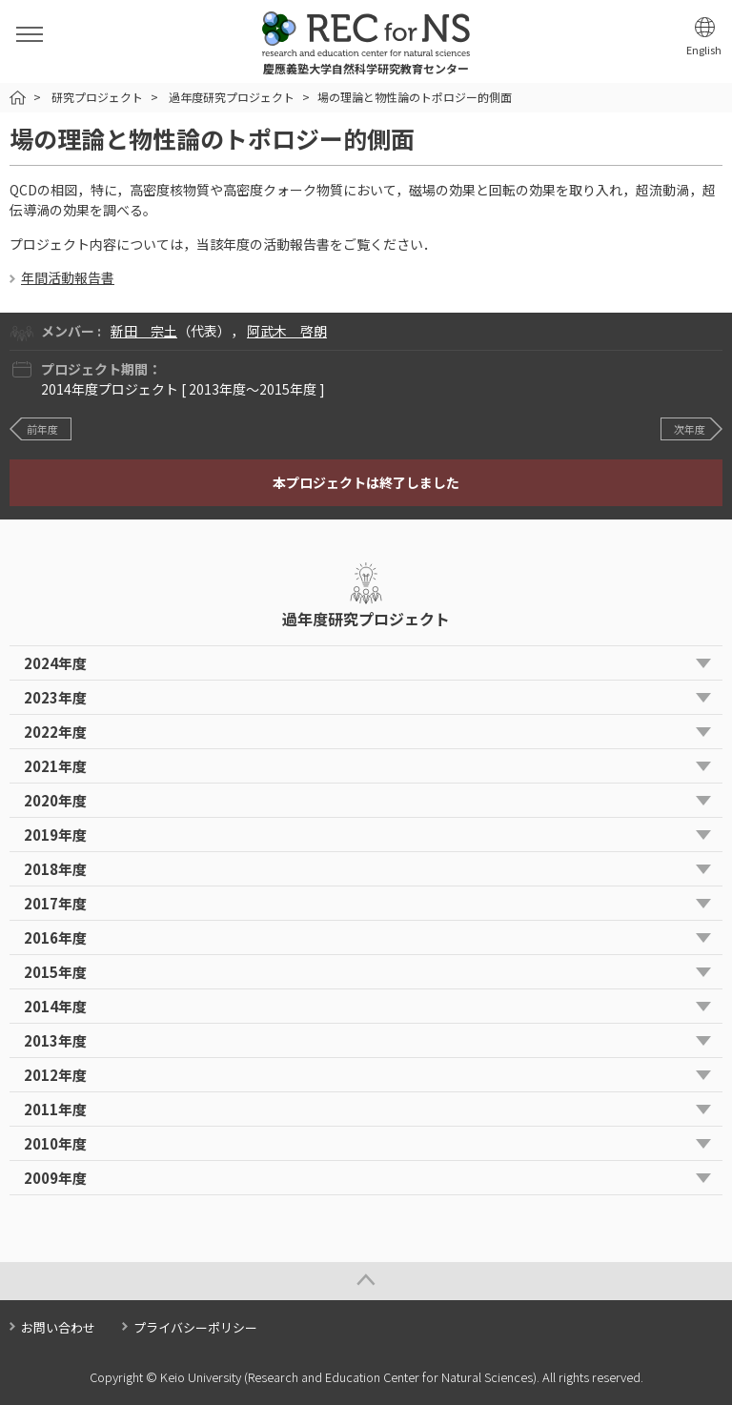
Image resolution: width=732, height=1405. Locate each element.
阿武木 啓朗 (287, 330)
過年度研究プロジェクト (232, 97)
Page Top (366, 1281)
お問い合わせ (58, 1327)
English (704, 50)
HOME (18, 98)
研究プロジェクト (97, 97)
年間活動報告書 (67, 277)
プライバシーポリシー (195, 1327)
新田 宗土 (144, 330)
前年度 (42, 429)
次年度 (689, 429)
